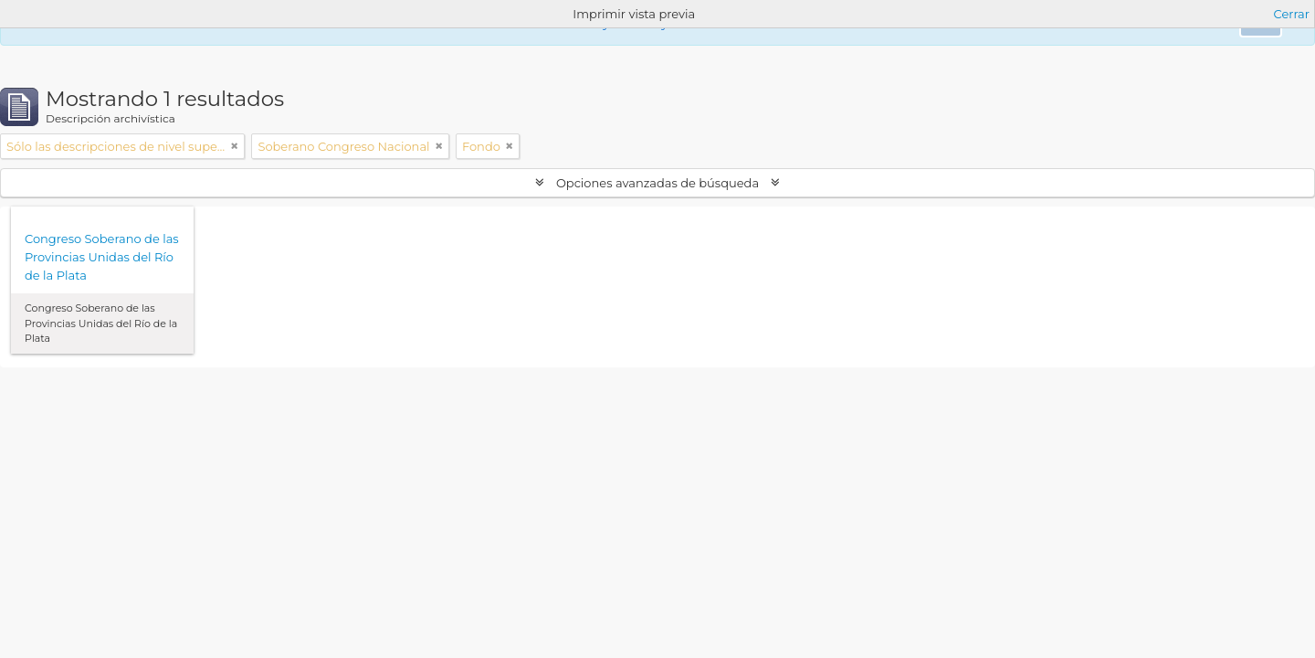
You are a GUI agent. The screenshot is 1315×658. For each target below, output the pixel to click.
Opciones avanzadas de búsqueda (658, 182)
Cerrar (1292, 13)
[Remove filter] (234, 146)
